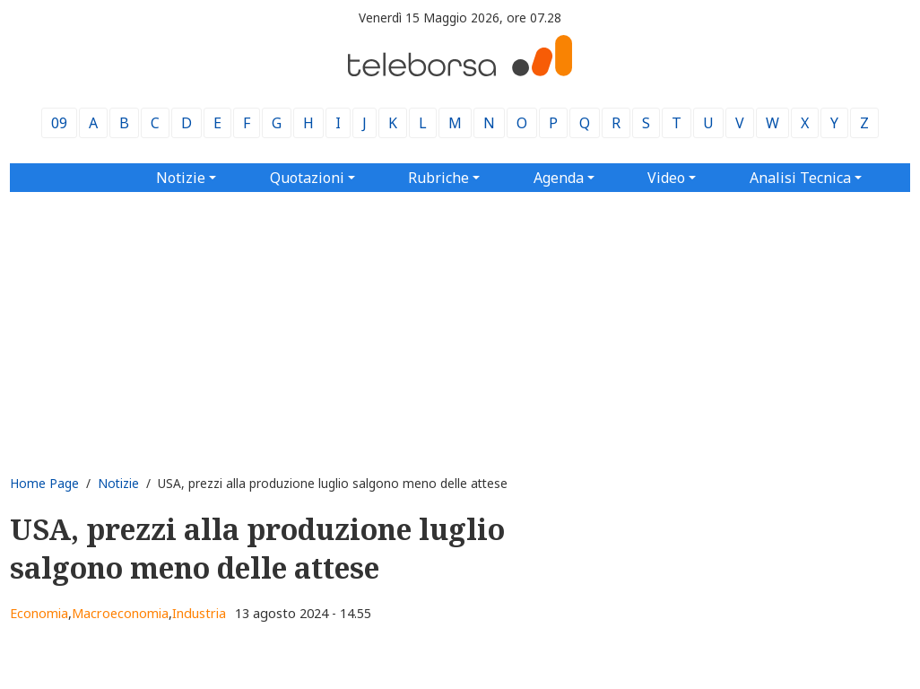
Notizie (118, 483)
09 (59, 123)
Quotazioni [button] (307, 178)
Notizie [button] (180, 178)
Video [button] (666, 178)
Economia (39, 613)
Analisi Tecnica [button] (800, 178)
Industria (199, 613)
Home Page (44, 483)
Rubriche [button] (438, 178)
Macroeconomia (120, 613)
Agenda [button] (559, 178)
